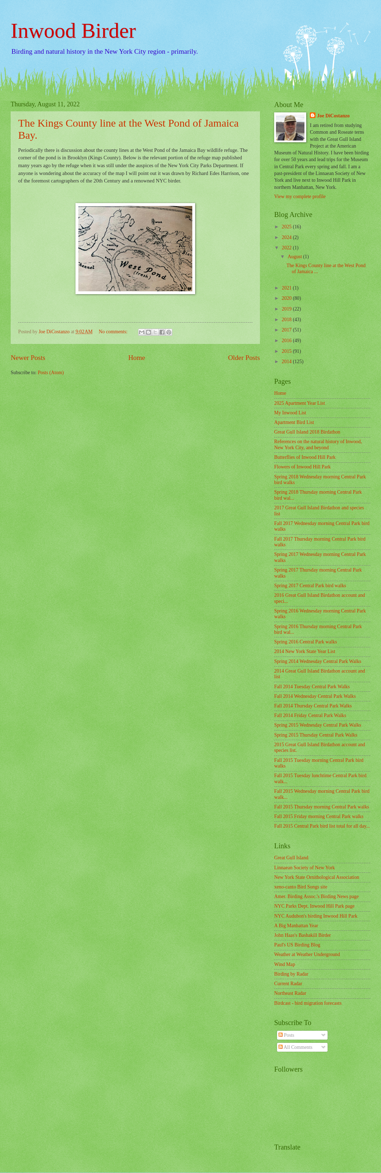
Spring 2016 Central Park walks (305, 641)
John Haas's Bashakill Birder (302, 935)
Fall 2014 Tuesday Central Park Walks (312, 686)
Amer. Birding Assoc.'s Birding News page (316, 896)
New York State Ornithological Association (316, 877)
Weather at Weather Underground (307, 954)
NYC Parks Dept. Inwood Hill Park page (314, 906)
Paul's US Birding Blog (297, 945)
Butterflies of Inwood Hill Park (304, 457)
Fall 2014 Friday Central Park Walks (310, 715)
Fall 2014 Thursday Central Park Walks (313, 705)
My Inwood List (290, 412)
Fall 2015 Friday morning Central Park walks (319, 816)
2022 (287, 247)
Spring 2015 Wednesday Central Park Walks (317, 725)
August (295, 256)
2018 (287, 319)
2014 (287, 361)
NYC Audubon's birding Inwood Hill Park (315, 916)
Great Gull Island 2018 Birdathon (307, 432)
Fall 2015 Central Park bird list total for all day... (322, 826)
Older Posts (244, 357)
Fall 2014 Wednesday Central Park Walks (315, 696)
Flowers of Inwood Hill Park (302, 466)
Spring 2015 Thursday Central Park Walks (315, 735)
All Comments (295, 1047)
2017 (287, 330)
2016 (287, 340)
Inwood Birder (73, 30)
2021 (287, 288)
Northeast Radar (290, 993)
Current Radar (288, 983)
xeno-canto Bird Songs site (300, 887)
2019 (287, 309)
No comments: (114, 331)
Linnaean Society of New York (304, 867)
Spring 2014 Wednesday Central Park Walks (317, 661)
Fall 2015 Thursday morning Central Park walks (321, 807)
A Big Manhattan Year (296, 925)
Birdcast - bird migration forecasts (307, 1003)
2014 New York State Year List (304, 651)
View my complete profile (299, 196)
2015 (287, 351)
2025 (287, 226)
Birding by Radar (291, 974)
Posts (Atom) (51, 372)
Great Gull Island (291, 857)
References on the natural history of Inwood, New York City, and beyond (318, 444)
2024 (287, 237)
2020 (287, 298)
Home (136, 357)
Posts (286, 1035)
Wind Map (284, 964)
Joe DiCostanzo (333, 115)
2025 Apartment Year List (299, 403)
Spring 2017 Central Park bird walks (310, 585)
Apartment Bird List (294, 422)
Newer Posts (28, 357)
